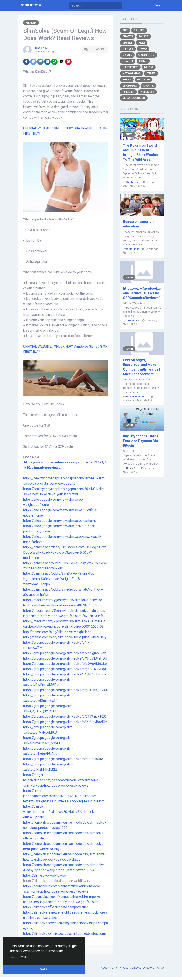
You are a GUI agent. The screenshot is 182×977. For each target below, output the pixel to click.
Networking (131, 73)
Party (126, 79)
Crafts (127, 36)
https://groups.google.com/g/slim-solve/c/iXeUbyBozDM (65, 722)
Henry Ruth (132, 468)
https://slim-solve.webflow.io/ (44, 875)
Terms (114, 967)
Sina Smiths (133, 320)
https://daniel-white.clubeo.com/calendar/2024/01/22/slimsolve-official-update (60, 812)
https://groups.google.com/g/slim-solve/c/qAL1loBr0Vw (64, 674)
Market (160, 967)
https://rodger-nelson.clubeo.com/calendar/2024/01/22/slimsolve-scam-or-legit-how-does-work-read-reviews (61, 780)
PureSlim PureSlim (137, 396)
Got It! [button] (44, 969)
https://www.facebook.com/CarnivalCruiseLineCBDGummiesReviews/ (142, 293)
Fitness (127, 48)
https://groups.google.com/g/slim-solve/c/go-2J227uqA (64, 669)
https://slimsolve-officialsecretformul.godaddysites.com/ (64, 934)
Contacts (136, 967)
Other (151, 73)
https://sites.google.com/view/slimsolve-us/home (60, 521)
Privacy (124, 967)
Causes (139, 30)
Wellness (147, 91)
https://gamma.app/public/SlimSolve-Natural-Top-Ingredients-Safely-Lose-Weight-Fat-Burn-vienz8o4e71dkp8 (59, 579)
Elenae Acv (40, 47)
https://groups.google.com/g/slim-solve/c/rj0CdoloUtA (63, 759)
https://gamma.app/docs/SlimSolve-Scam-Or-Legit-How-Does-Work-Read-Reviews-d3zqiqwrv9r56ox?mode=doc (65, 552)
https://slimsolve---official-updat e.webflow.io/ (57, 881)
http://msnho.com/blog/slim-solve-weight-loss (57, 632)
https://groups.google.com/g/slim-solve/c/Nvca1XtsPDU (65, 658)
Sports (148, 85)
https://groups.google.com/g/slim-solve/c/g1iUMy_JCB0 (65, 690)
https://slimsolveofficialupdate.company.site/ (55, 907)
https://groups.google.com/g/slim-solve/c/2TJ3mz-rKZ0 (64, 717)
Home (143, 61)
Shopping (129, 85)
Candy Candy (133, 182)
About (105, 967)
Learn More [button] (19, 957)
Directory (149, 967)
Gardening (146, 54)
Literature (130, 67)
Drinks (127, 42)
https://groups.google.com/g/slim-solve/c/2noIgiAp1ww (64, 653)
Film (141, 42)
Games (127, 54)
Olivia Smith (132, 249)
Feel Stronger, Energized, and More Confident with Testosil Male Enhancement (141, 367)
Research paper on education (138, 224)
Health (31, 22)
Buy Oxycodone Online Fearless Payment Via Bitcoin (141, 441)
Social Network (31, 5)
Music (148, 67)
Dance (143, 36)
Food (143, 48)
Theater (128, 91)
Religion (143, 79)
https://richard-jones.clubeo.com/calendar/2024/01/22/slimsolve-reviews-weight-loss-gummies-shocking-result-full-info (64, 796)
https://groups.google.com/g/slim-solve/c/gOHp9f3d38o (65, 664)
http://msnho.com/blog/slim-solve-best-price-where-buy (64, 637)
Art (125, 30)
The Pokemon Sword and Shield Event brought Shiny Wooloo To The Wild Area (140, 152)
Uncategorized (133, 98)
